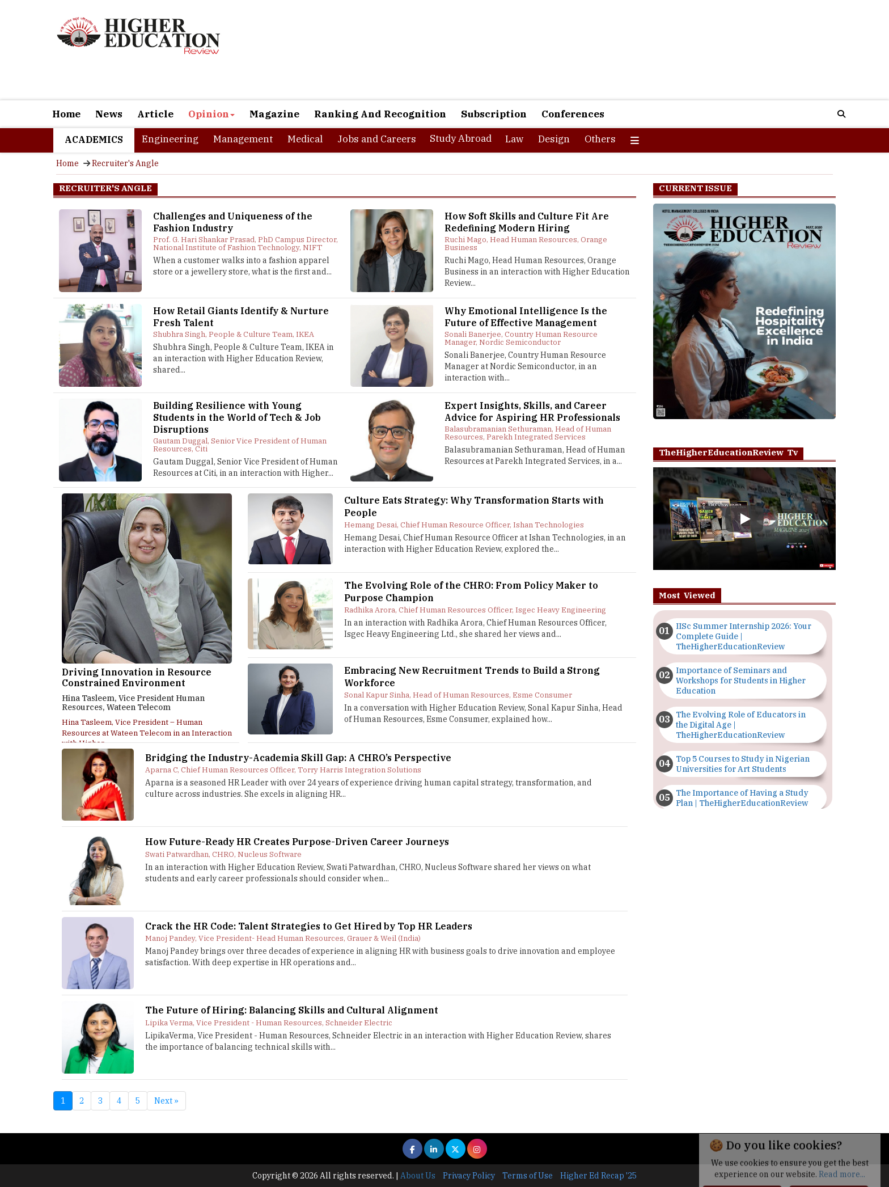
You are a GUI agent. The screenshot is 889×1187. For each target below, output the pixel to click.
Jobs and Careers (376, 139)
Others (600, 139)
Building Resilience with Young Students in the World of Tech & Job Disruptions (237, 417)
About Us (417, 1176)
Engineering (170, 139)
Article (155, 114)
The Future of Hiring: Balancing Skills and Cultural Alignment (291, 1010)
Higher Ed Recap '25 (598, 1176)
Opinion (211, 114)
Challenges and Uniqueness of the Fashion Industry (232, 222)
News (108, 114)
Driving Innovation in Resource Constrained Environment (136, 677)
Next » (166, 1101)
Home (66, 114)
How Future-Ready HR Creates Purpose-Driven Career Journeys (297, 841)
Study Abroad (461, 138)
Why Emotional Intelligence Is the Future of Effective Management (525, 316)
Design (554, 139)
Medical (305, 139)
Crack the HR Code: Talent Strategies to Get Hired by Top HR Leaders (308, 926)
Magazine (274, 114)
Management (243, 139)
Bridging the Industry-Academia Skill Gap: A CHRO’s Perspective (298, 757)
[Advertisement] (575, 50)
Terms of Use (527, 1176)
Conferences (572, 114)
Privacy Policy (469, 1176)
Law (514, 139)
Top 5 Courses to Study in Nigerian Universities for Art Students (743, 764)
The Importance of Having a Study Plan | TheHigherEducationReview (742, 798)
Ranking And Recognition (380, 114)
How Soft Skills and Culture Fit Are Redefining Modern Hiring (526, 222)
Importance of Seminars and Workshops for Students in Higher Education (741, 680)
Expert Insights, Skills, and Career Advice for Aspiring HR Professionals (532, 411)
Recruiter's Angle (125, 163)
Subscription (494, 114)
